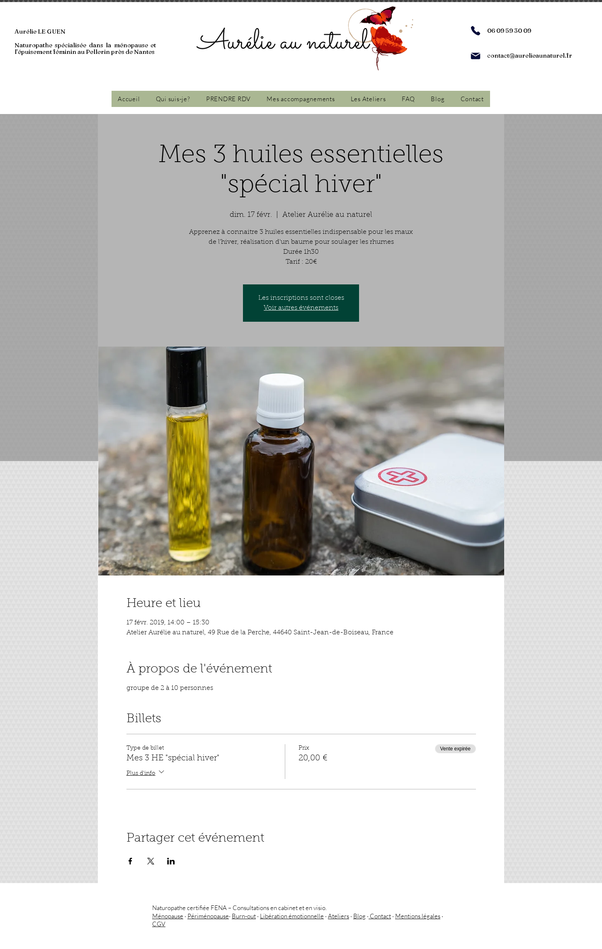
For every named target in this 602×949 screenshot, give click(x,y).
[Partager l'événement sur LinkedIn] (171, 861)
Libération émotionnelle (292, 916)
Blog (359, 916)
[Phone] (475, 30)
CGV (158, 924)
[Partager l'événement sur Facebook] (130, 861)
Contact (380, 916)
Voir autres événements (301, 308)
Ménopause (167, 916)
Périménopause (208, 916)
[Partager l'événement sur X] (151, 861)
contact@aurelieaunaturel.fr (529, 55)
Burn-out (244, 916)
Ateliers (338, 916)
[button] (300, 99)
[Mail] (475, 56)
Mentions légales (417, 916)
